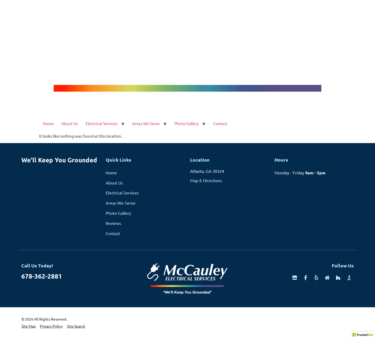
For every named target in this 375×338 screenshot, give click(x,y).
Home (48, 123)
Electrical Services (101, 123)
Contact (220, 123)
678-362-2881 (41, 276)
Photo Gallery (186, 123)
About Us (69, 123)
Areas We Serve (146, 123)
